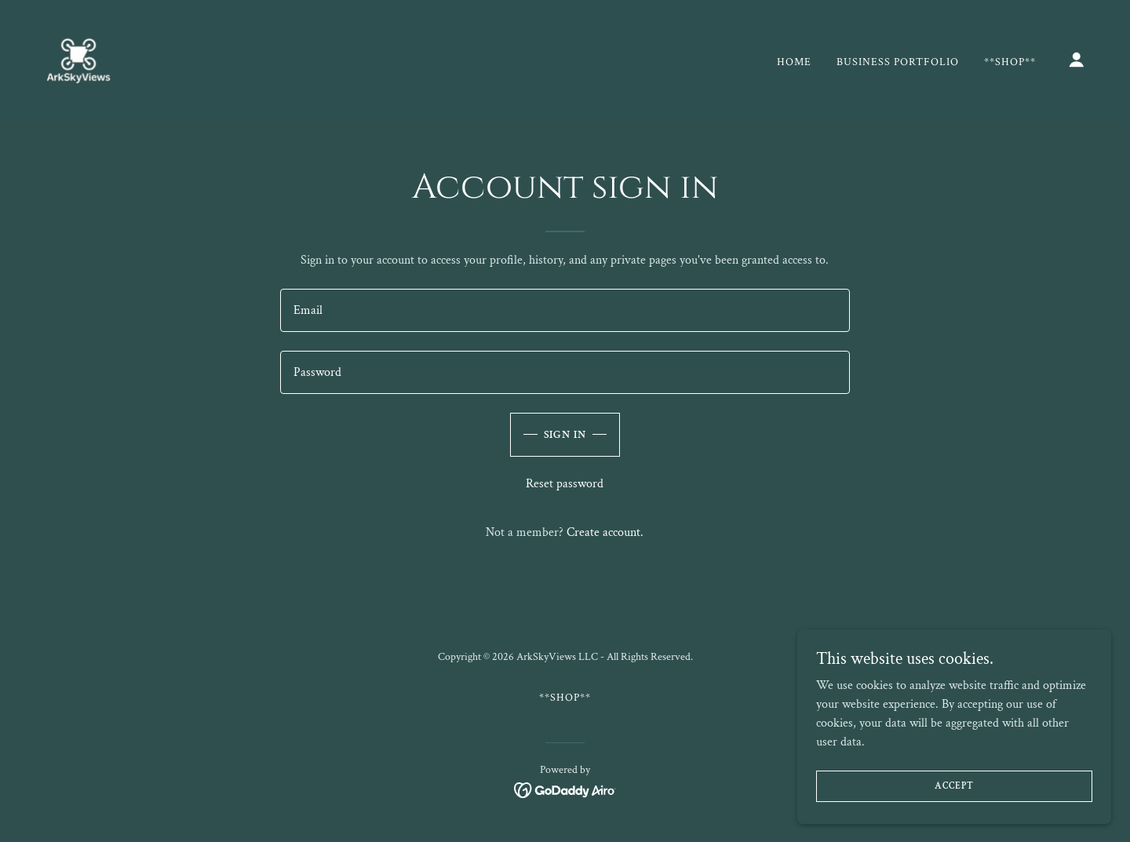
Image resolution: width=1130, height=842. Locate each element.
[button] (1076, 59)
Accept (954, 786)
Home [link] (794, 62)
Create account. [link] (605, 532)
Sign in (565, 435)
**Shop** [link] (1010, 62)
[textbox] (564, 310)
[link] (78, 58)
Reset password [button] (564, 484)
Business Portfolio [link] (898, 62)
